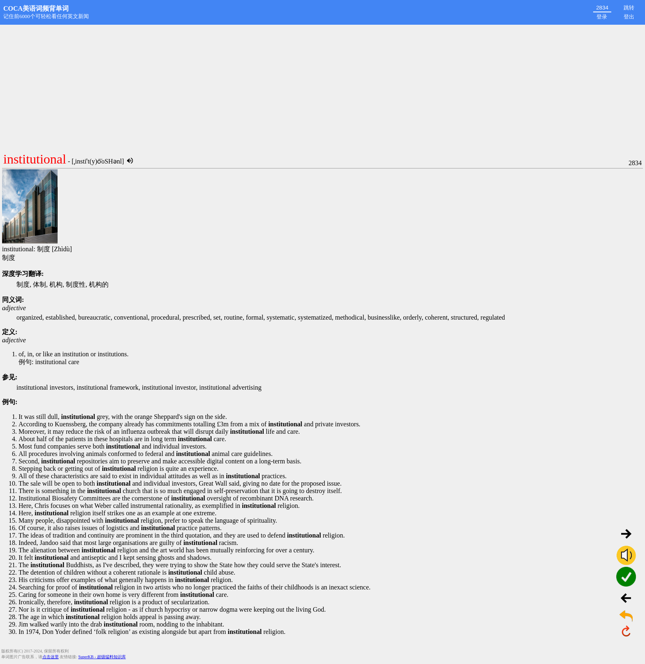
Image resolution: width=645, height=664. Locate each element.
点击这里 (50, 657)
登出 (629, 17)
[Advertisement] (322, 86)
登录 (601, 17)
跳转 (629, 8)
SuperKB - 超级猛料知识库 (102, 657)
